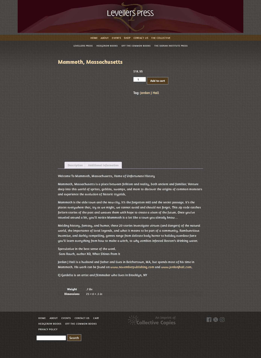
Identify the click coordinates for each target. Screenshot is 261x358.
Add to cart (157, 81)
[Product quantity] (139, 79)
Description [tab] (75, 165)
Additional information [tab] (103, 165)
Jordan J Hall (149, 92)
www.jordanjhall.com (176, 267)
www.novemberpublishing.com (132, 267)
